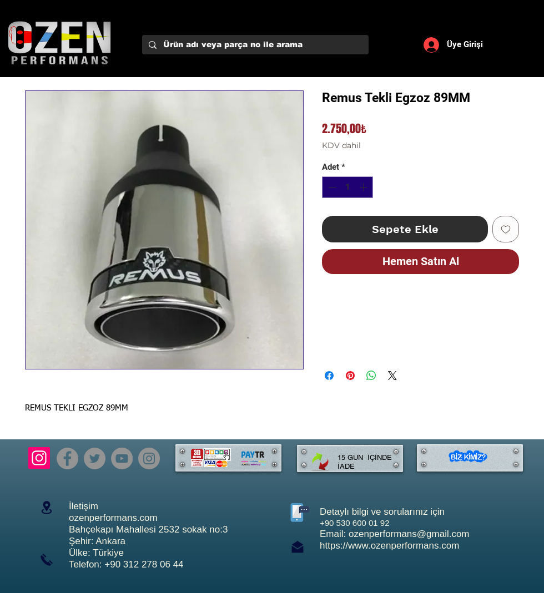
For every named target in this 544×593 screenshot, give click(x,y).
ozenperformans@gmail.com (409, 534)
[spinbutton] (348, 187)
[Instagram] (39, 458)
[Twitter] (94, 458)
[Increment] (364, 187)
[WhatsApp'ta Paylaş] (371, 375)
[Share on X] (392, 375)
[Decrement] (331, 187)
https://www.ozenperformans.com (389, 545)
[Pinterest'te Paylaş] (350, 375)
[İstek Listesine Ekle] (505, 229)
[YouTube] (122, 458)
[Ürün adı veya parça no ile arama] (254, 45)
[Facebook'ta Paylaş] (329, 375)
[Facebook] (67, 458)
